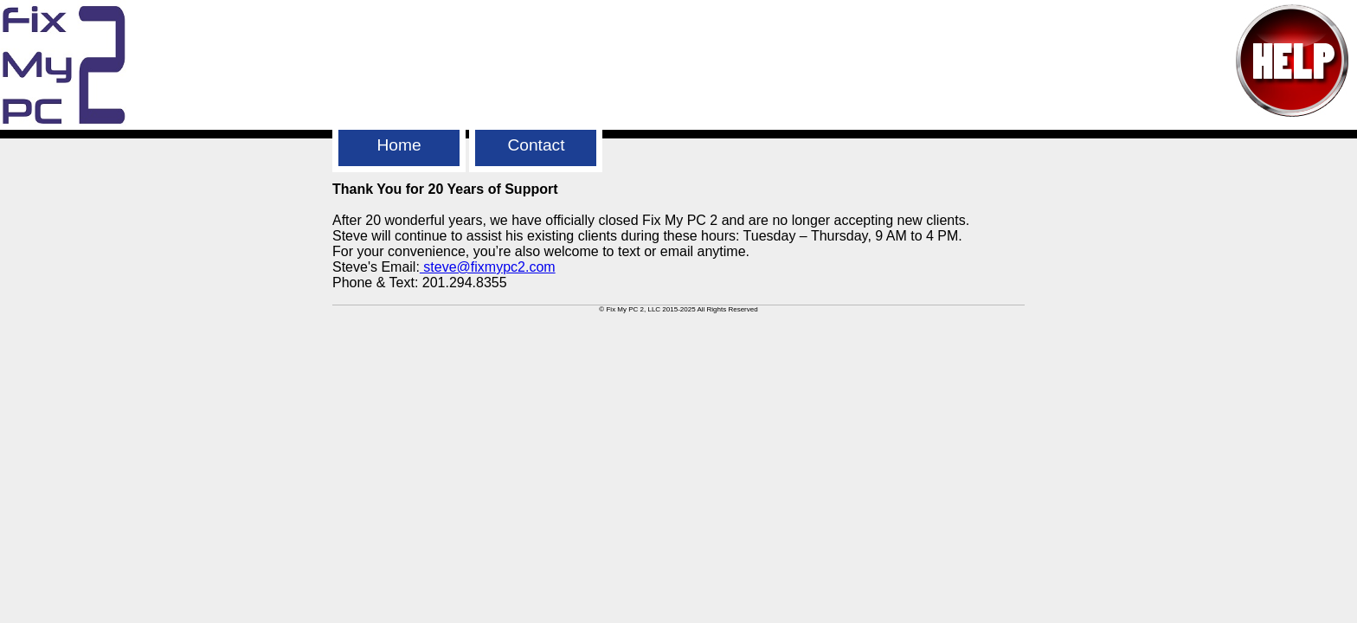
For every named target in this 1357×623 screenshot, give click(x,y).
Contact (535, 145)
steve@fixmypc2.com (488, 267)
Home (398, 145)
